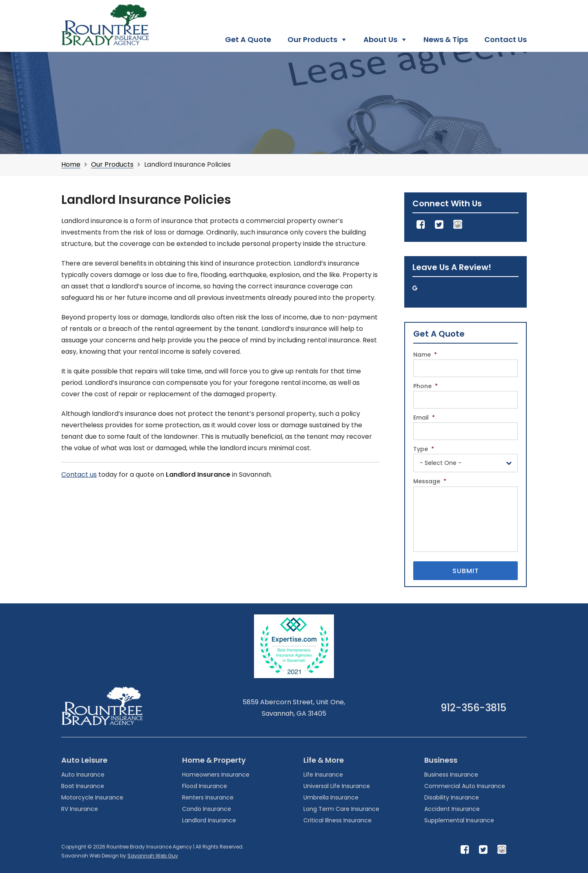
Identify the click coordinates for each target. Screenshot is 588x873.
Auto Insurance (83, 774)
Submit (465, 571)
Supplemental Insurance (459, 820)
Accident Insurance (452, 809)
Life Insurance (323, 774)
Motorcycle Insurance (92, 797)
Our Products (312, 39)
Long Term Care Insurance (341, 809)
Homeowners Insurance (215, 774)
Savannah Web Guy (152, 855)
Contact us (79, 474)
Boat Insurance (82, 786)
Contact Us (505, 39)
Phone (425, 386)
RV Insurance (79, 809)
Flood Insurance (204, 786)
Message (429, 481)
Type (423, 449)
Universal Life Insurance (336, 786)
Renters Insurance (208, 797)
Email (424, 417)
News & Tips (445, 39)
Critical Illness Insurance (337, 820)
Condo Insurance (206, 809)
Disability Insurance (451, 797)
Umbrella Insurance (331, 797)
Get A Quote (248, 39)
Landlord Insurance (209, 820)
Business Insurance (451, 774)
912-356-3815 (473, 707)
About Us (380, 39)
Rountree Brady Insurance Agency (105, 25)
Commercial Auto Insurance (464, 786)
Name (425, 354)
